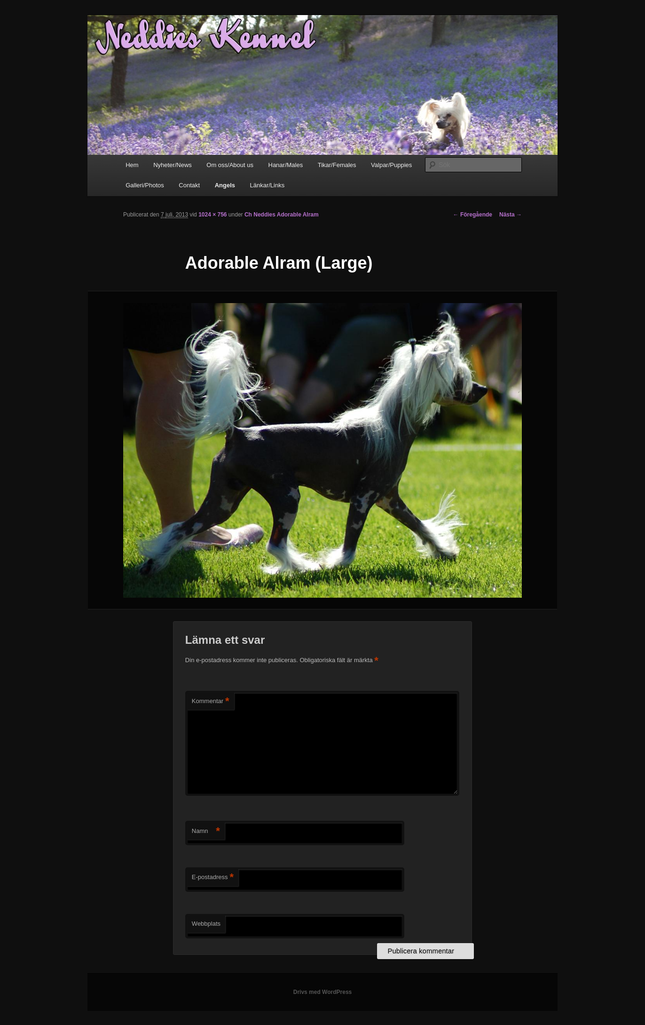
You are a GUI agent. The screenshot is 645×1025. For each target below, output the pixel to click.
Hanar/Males (285, 164)
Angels (225, 185)
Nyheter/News (172, 164)
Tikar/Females (337, 164)
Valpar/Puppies (391, 164)
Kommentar (210, 701)
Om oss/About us (229, 164)
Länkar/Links (267, 185)
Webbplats (206, 923)
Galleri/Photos (145, 185)
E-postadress (213, 877)
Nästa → (510, 214)
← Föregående (472, 214)
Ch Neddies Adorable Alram (281, 214)
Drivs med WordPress (322, 992)
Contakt (189, 185)
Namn (206, 831)
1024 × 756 (212, 214)
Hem (132, 164)
